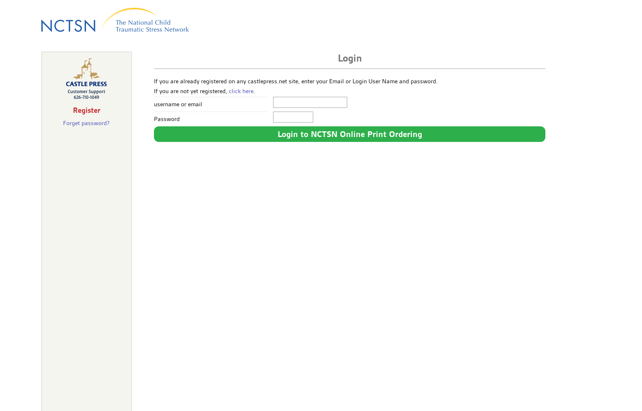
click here (241, 91)
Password (167, 119)
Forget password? (86, 123)
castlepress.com (321, 401)
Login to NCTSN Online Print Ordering (350, 134)
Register (86, 110)
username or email (178, 104)
